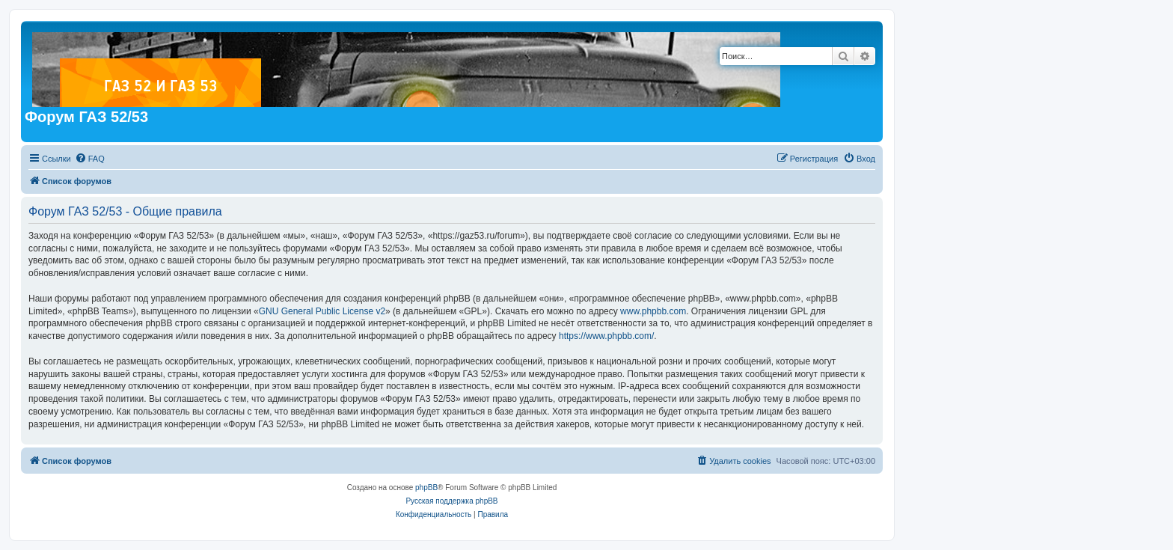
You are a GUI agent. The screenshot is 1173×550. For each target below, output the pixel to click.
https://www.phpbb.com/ (606, 336)
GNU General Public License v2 (322, 311)
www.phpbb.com (653, 311)
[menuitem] (90, 159)
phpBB (426, 487)
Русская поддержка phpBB (451, 501)
